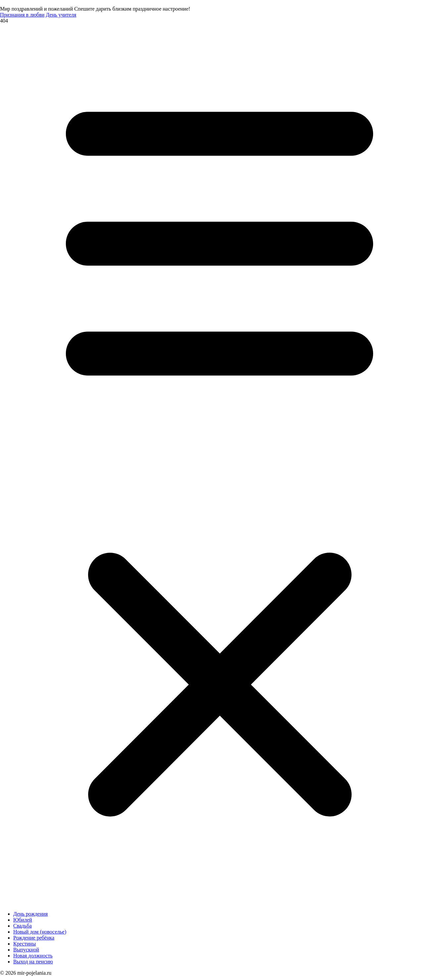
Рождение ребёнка (33, 938)
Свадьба (22, 926)
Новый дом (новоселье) (39, 932)
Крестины (24, 943)
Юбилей (22, 920)
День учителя (61, 15)
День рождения (30, 914)
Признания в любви (22, 15)
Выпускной (26, 949)
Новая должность (33, 955)
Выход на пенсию (33, 961)
